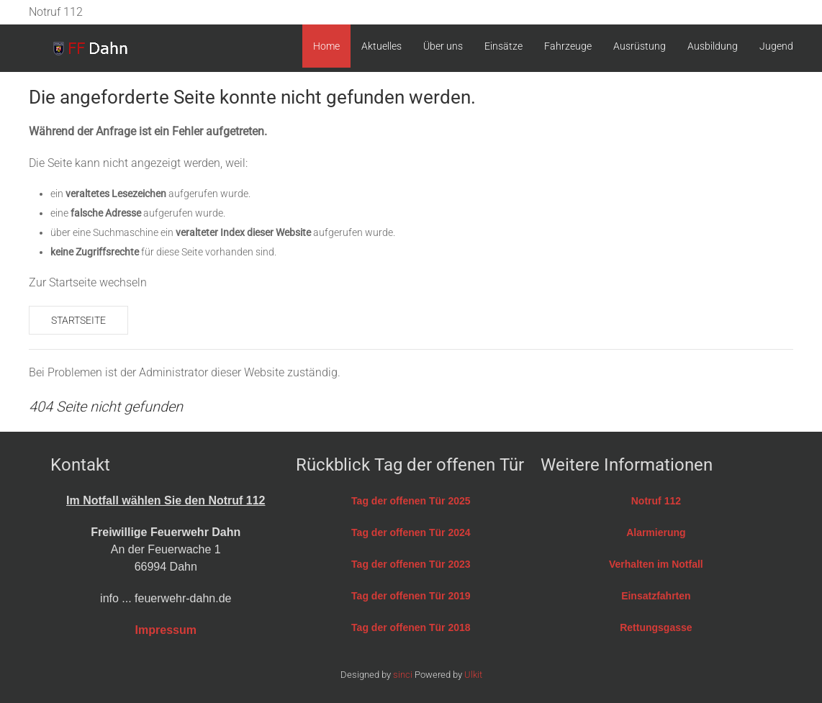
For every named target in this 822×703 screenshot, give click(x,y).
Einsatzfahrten (655, 596)
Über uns (443, 46)
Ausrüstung (639, 46)
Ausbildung (712, 46)
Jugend (776, 46)
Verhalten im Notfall (656, 564)
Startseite (78, 320)
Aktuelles (381, 46)
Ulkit (473, 674)
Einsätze (503, 46)
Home (326, 46)
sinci (402, 674)
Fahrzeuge (568, 46)
